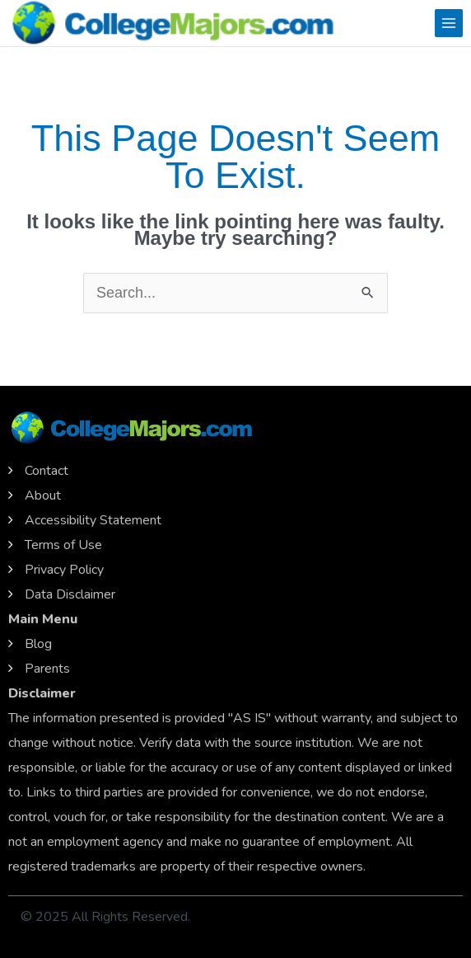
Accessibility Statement (93, 520)
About (43, 495)
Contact (46, 471)
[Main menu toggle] (449, 23)
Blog (38, 644)
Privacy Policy (64, 570)
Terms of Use (63, 545)
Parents (47, 669)
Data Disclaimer (70, 594)
